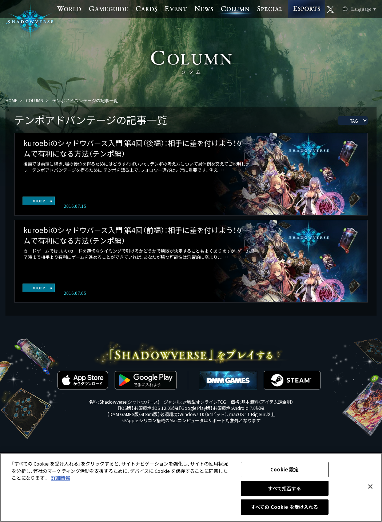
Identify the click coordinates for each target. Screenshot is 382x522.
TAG (354, 121)
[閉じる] (370, 487)
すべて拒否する (284, 489)
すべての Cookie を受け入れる (284, 508)
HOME (11, 100)
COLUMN (34, 100)
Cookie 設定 (284, 470)
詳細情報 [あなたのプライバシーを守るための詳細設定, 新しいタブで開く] (60, 478)
